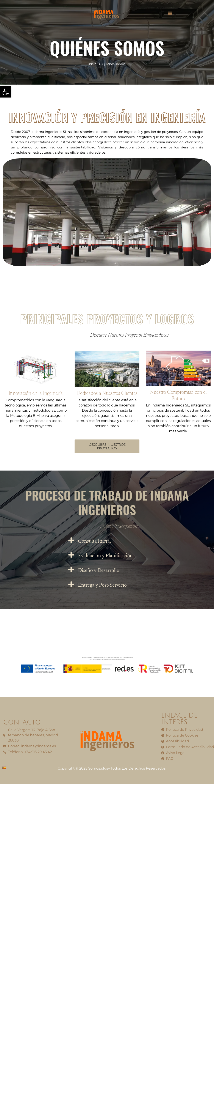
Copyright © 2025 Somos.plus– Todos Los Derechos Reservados (112, 768)
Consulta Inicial (94, 541)
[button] (169, 13)
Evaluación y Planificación (105, 556)
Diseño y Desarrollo (98, 570)
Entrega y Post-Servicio (102, 585)
